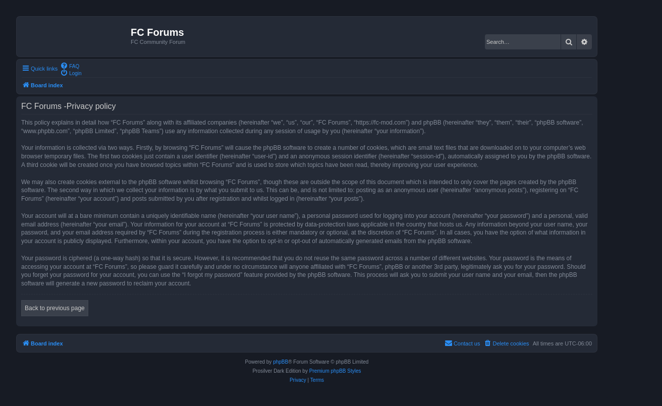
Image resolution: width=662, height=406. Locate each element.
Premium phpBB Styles (335, 371)
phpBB (280, 362)
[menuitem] (69, 65)
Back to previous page (55, 308)
